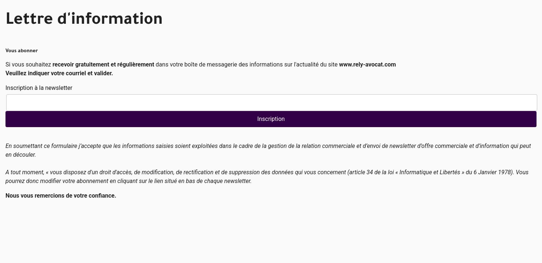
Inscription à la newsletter (38, 87)
